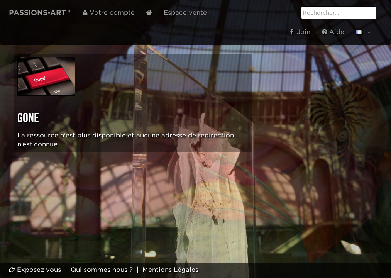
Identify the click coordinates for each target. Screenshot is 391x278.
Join (300, 32)
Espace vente (185, 12)
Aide (333, 32)
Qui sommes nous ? (102, 269)
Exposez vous (35, 269)
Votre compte (109, 12)
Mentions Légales (170, 269)
